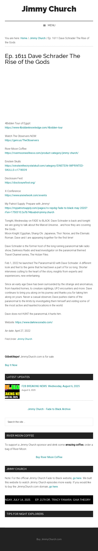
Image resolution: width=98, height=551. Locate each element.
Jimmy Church (49, 8)
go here (77, 478)
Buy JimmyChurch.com (49, 539)
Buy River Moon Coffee (49, 457)
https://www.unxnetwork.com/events (26, 195)
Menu (51, 25)
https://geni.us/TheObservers (22, 140)
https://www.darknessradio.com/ (34, 322)
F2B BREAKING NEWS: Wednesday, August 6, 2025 (51, 386)
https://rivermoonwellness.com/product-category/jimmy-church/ (42, 153)
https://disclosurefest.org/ (20, 182)
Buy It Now (11, 365)
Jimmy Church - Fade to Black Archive (49, 409)
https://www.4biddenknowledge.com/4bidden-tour (34, 127)
